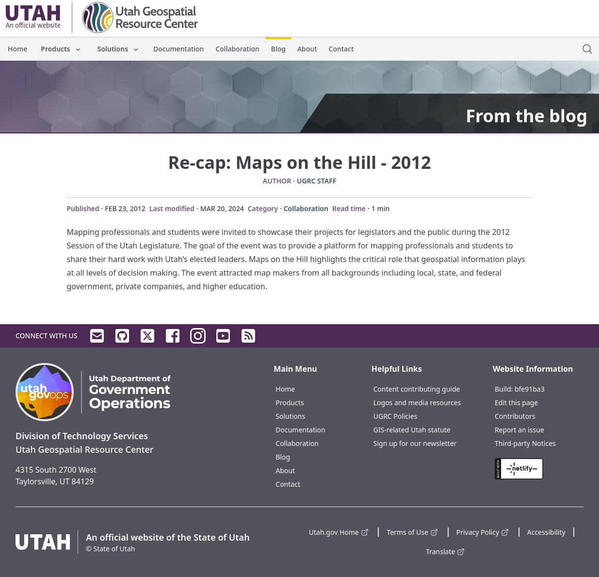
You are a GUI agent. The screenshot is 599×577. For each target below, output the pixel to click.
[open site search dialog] (587, 49)
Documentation (178, 48)
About (307, 48)
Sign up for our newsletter (415, 443)
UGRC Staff (316, 180)
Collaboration (237, 48)
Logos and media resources (417, 402)
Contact (341, 48)
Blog (278, 48)
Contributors (515, 416)
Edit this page (516, 402)
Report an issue (519, 429)
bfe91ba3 (530, 389)
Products (61, 48)
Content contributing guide (416, 389)
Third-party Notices (525, 443)
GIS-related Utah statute (412, 429)
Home (17, 48)
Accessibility (546, 532)
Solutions (118, 48)
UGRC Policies (395, 416)
